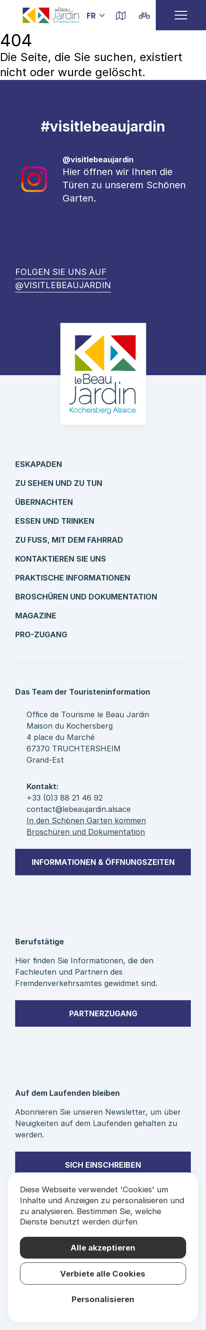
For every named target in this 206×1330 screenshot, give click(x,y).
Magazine (35, 615)
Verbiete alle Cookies (102, 1273)
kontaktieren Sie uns (60, 559)
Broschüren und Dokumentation (86, 596)
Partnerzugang (103, 1013)
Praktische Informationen (72, 577)
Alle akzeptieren (103, 1247)
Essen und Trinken (54, 521)
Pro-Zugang (41, 634)
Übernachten (44, 502)
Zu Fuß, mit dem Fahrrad (69, 540)
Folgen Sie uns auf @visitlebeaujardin (63, 278)
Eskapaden (38, 464)
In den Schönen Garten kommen (86, 820)
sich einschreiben (103, 1165)
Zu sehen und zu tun (58, 483)
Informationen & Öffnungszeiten (103, 862)
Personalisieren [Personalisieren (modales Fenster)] (103, 1299)
